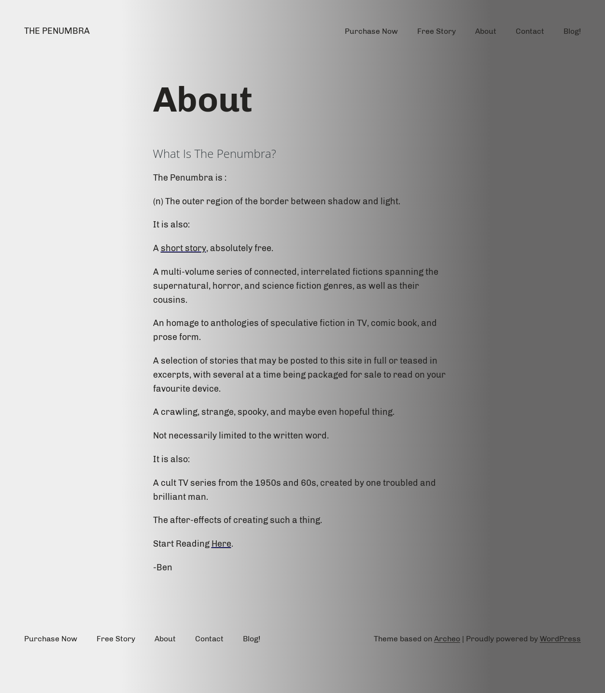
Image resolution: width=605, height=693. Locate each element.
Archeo (447, 638)
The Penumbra (57, 31)
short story (183, 248)
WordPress (560, 638)
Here (221, 543)
